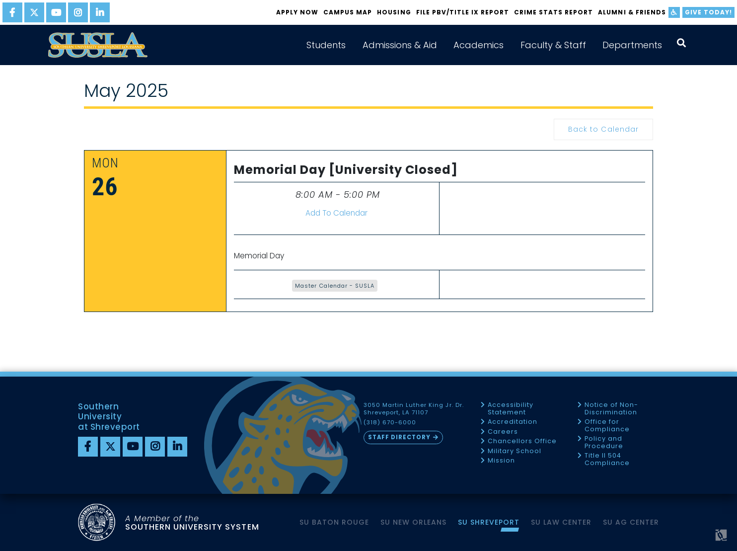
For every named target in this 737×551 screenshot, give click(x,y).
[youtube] (56, 12)
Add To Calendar (336, 213)
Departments (632, 45)
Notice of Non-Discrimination (611, 408)
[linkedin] (100, 12)
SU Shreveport (488, 522)
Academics (478, 45)
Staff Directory (399, 437)
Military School (514, 451)
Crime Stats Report (553, 12)
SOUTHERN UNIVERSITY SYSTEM (192, 522)
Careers (503, 432)
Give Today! (708, 12)
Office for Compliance (607, 425)
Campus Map (347, 12)
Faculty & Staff (553, 45)
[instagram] (78, 12)
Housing (394, 12)
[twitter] (34, 12)
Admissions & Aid (400, 45)
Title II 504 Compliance (607, 459)
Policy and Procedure (604, 442)
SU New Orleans (413, 522)
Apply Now (297, 12)
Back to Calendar (603, 129)
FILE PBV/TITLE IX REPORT (462, 12)
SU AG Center (631, 522)
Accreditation (512, 422)
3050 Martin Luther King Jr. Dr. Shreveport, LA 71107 (414, 408)
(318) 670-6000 (390, 422)
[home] (97, 45)
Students (326, 45)
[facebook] (12, 12)
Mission (501, 461)
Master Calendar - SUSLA (334, 286)
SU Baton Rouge (334, 522)
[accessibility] (674, 12)
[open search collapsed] (681, 43)
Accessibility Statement (510, 408)
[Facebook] (88, 447)
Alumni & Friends (631, 12)
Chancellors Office (522, 441)
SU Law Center (561, 522)
